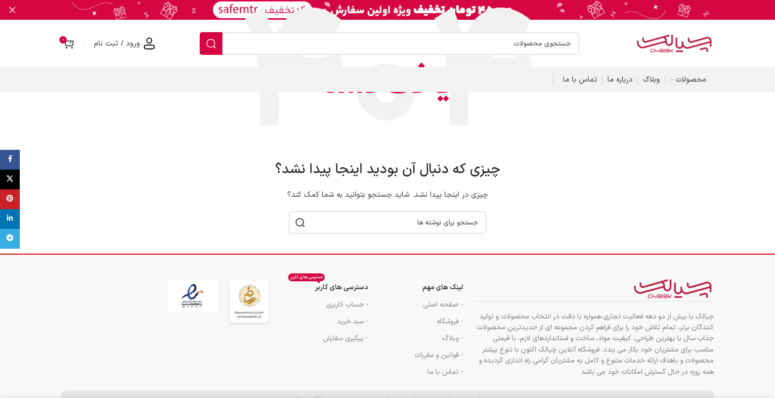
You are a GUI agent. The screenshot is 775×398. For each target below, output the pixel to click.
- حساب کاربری (347, 304)
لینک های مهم (443, 287)
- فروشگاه (450, 321)
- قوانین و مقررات (439, 355)
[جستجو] (389, 43)
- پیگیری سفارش (345, 338)
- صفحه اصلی (443, 304)
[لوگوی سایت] (674, 43)
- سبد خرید (352, 321)
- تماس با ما (445, 371)
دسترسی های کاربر (328, 286)
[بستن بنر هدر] (12, 10)
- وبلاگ (452, 338)
